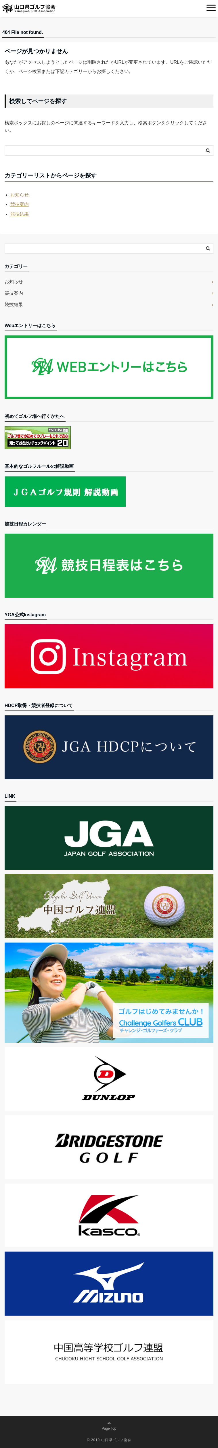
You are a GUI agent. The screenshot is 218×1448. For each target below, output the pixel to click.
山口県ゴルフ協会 (116, 1440)
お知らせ (19, 194)
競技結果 (19, 214)
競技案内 (19, 204)
